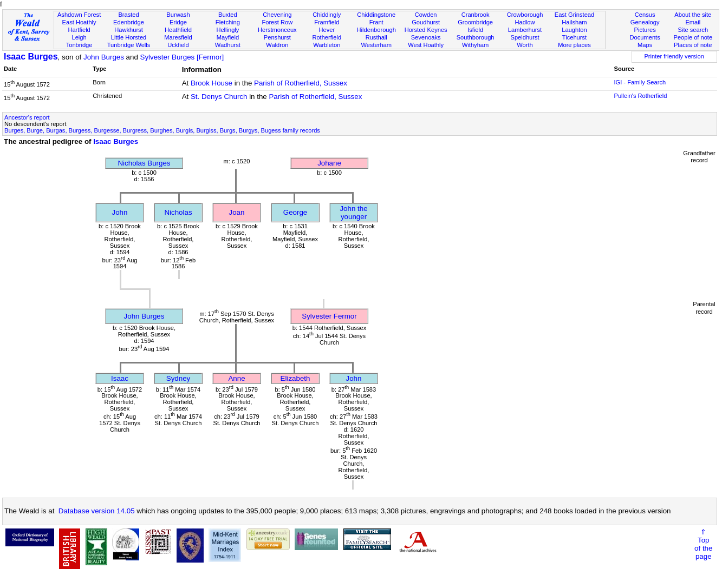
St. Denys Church (219, 96)
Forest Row (277, 22)
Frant (376, 22)
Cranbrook (475, 14)
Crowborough (525, 14)
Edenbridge (128, 22)
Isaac (119, 378)
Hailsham (574, 22)
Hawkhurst (128, 30)
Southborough (476, 37)
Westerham (376, 45)
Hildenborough (376, 30)
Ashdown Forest (79, 14)
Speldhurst (524, 37)
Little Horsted (128, 37)
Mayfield (228, 37)
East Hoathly (79, 22)
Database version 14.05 (96, 511)
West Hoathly (426, 45)
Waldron (277, 45)
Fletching (228, 22)
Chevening (277, 14)
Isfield (475, 30)
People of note (692, 37)
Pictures (645, 30)
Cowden (426, 14)
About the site (692, 14)
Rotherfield (326, 37)
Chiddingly (327, 14)
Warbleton (326, 45)
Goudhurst (426, 22)
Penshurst (277, 37)
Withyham (475, 45)
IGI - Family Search (640, 82)
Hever (326, 30)
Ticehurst (574, 37)
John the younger (353, 212)
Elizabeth (295, 378)
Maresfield (178, 37)
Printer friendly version (674, 56)
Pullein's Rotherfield (640, 95)
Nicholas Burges (144, 163)
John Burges (103, 57)
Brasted (128, 14)
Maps (645, 45)
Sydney (178, 378)
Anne (236, 378)
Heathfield (178, 30)
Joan (237, 212)
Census (645, 14)
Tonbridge (79, 45)
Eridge (178, 22)
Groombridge (475, 22)
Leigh (79, 37)
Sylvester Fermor (329, 316)
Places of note (693, 45)
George (295, 212)
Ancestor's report (27, 117)
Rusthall (376, 37)
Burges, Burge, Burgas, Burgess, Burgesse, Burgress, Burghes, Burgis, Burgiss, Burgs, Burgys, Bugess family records (162, 130)
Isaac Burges (31, 56)
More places (574, 45)
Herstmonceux (277, 30)
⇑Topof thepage (703, 544)
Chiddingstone (376, 14)
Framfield (326, 22)
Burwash (178, 14)
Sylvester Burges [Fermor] (182, 57)
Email (692, 22)
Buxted (227, 14)
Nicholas (178, 212)
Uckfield (178, 45)
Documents (645, 37)
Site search (693, 30)
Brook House (211, 83)
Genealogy (645, 22)
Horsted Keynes (426, 30)
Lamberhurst (525, 30)
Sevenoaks (426, 37)
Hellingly (227, 30)
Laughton (574, 30)
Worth (524, 45)
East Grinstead (574, 14)
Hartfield (79, 30)
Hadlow (525, 22)
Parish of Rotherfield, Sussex (300, 83)
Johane (329, 163)
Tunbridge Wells (129, 45)
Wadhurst (227, 45)
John (120, 212)
